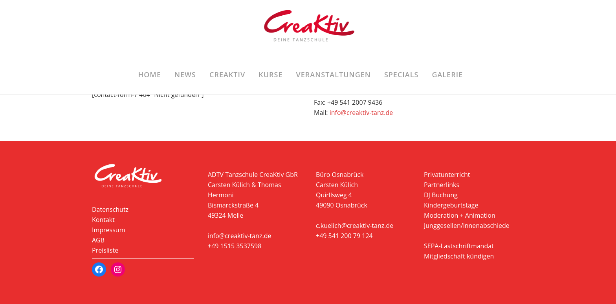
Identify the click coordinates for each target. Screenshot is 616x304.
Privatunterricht (447, 174)
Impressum (108, 230)
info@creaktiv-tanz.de (361, 112)
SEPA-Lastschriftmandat (459, 246)
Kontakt (103, 219)
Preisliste (105, 250)
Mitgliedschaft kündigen (459, 256)
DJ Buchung (441, 195)
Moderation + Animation (459, 215)
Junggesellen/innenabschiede (467, 225)
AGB (98, 240)
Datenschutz (110, 209)
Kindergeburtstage (451, 205)
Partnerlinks (441, 184)
